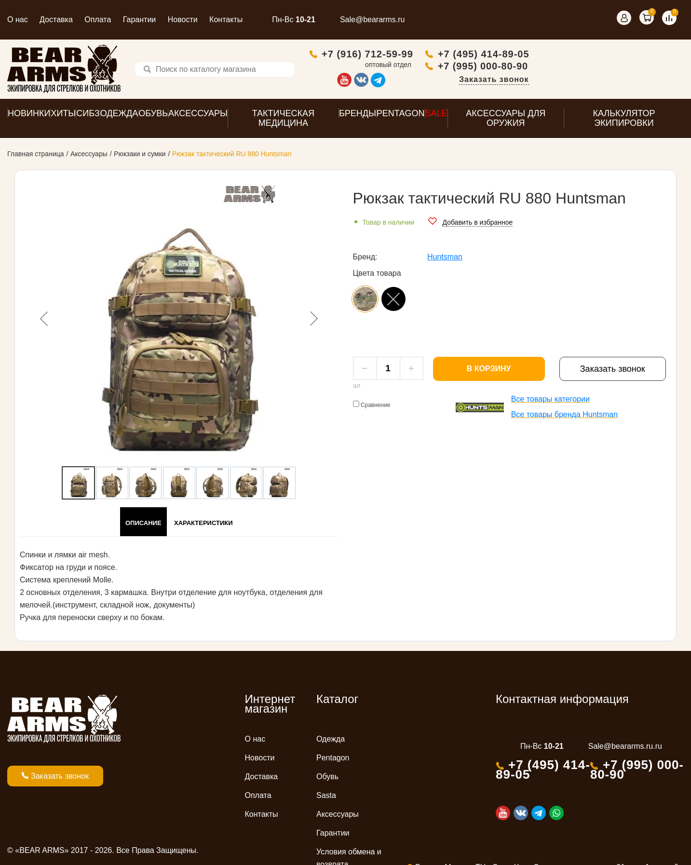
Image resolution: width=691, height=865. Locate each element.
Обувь (327, 779)
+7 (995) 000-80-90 (637, 67)
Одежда (330, 741)
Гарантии (139, 19)
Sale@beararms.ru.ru (625, 748)
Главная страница (35, 156)
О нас (17, 19)
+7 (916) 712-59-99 (522, 55)
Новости (183, 19)
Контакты (226, 19)
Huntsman (444, 259)
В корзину (489, 371)
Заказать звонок (648, 80)
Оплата (97, 19)
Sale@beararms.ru (372, 19)
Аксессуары (89, 156)
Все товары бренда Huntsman (564, 417)
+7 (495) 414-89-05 (638, 55)
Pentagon (333, 760)
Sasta (326, 798)
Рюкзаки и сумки (139, 156)
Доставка (56, 19)
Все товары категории (550, 401)
